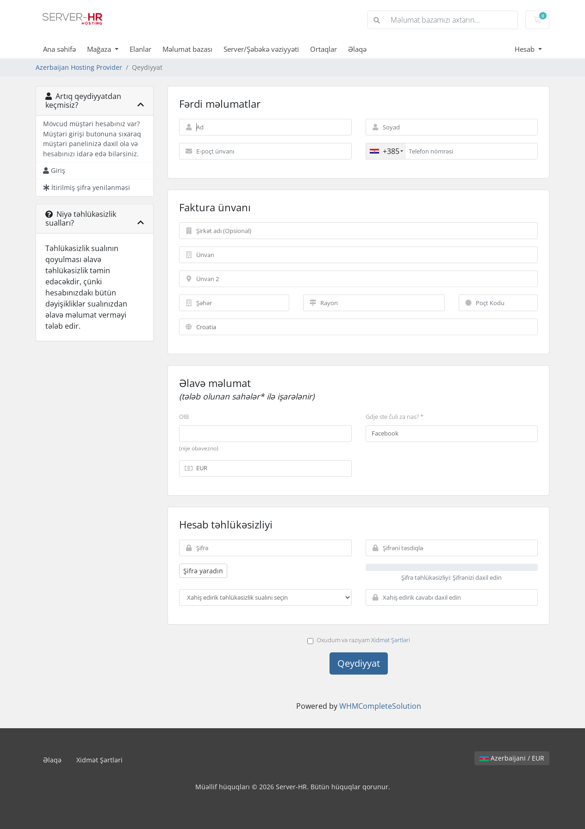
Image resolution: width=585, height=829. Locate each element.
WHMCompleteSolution (380, 706)
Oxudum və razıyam (358, 640)
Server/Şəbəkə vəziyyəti (261, 49)
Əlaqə (357, 49)
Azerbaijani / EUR (511, 758)
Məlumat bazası (187, 49)
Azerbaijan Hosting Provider (79, 67)
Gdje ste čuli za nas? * (394, 416)
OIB (184, 416)
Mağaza (100, 49)
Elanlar (140, 49)
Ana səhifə (59, 49)
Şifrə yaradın (203, 570)
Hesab (525, 49)
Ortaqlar (323, 49)
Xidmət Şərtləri (390, 640)
